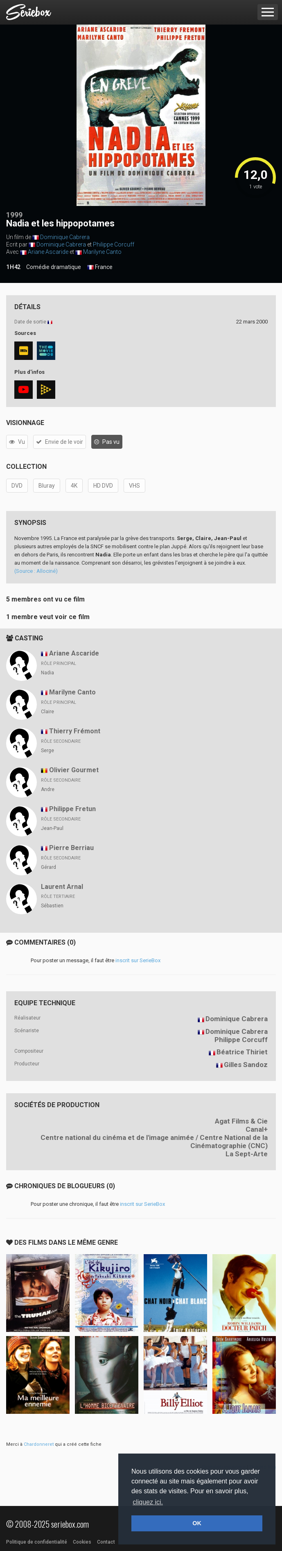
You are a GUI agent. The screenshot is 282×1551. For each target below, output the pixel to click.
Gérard (48, 867)
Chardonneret (39, 1444)
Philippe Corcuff (113, 244)
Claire (47, 711)
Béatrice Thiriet (242, 1052)
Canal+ (257, 1129)
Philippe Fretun (72, 809)
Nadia (47, 673)
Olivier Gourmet (74, 770)
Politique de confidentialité (36, 1542)
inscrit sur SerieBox (137, 960)
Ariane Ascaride (48, 252)
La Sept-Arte (247, 1154)
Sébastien (52, 906)
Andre (47, 789)
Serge (47, 750)
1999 (14, 214)
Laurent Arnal (62, 887)
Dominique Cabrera (65, 237)
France (100, 267)
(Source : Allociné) (36, 571)
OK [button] (196, 1523)
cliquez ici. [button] (148, 1502)
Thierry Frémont (74, 731)
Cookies (82, 1542)
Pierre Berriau (71, 848)
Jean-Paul (52, 828)
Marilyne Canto (102, 252)
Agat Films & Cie (241, 1121)
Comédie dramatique (53, 267)
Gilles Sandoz (246, 1064)
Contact (106, 1542)
